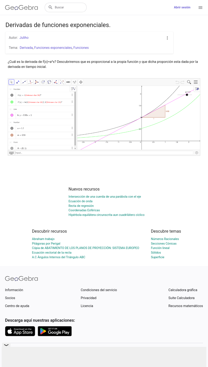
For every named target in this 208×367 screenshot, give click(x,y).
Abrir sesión (182, 7)
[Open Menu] (200, 7)
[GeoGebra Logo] (21, 7)
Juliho (24, 38)
